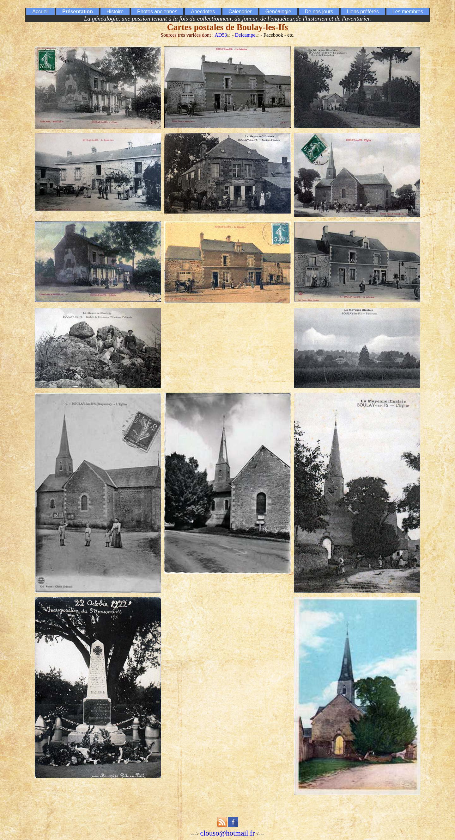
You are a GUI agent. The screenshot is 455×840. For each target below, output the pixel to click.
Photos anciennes (157, 11)
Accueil (40, 11)
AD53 (221, 35)
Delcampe (245, 35)
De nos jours (319, 11)
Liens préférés (363, 11)
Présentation (77, 11)
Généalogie (278, 11)
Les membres (407, 11)
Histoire (115, 11)
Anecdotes (203, 11)
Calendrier (240, 11)
